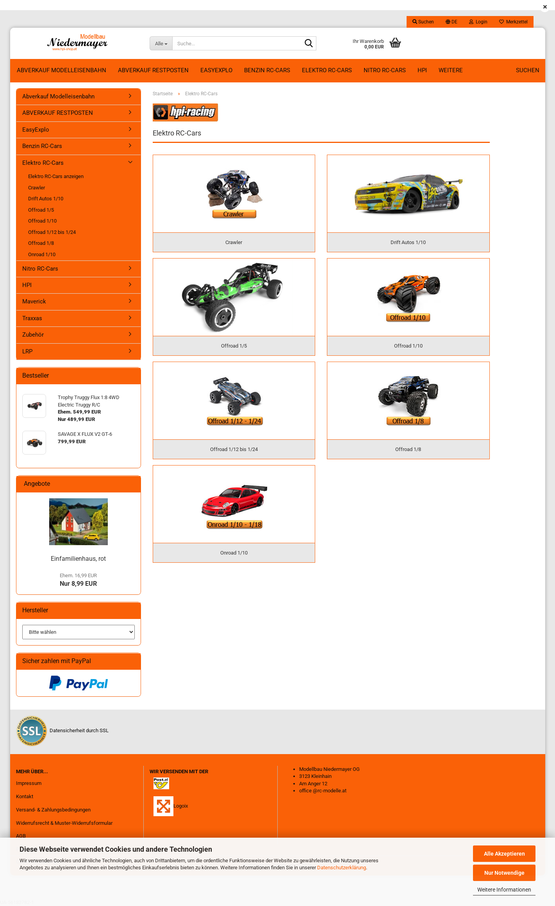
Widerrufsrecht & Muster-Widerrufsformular (64, 823)
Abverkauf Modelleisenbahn (61, 70)
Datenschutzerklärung (341, 867)
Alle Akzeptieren (504, 854)
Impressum (28, 783)
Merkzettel (513, 22)
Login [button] (478, 22)
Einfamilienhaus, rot (78, 558)
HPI (422, 70)
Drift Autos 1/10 (45, 199)
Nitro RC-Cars (385, 70)
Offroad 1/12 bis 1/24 (52, 232)
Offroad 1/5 (41, 210)
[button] (451, 22)
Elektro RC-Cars (327, 70)
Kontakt (24, 796)
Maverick (34, 301)
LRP (27, 351)
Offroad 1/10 (42, 221)
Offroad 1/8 (41, 243)
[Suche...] (161, 43)
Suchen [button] (423, 22)
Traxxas (32, 318)
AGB (21, 836)
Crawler (36, 188)
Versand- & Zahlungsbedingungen (53, 810)
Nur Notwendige (504, 873)
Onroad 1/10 (41, 254)
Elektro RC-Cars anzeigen (56, 176)
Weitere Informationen (504, 889)
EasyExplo (216, 70)
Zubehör (33, 334)
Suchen (527, 70)
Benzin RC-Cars (267, 70)
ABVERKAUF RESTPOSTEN (153, 70)
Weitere (451, 70)
